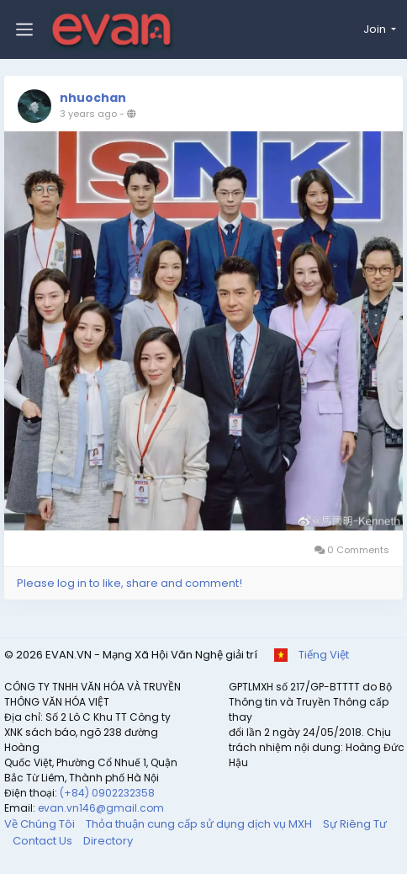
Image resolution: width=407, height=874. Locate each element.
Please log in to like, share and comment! (129, 583)
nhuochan (93, 97)
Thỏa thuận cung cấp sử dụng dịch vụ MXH (200, 824)
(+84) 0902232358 (107, 793)
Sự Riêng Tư (355, 824)
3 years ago (88, 113)
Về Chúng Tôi (40, 824)
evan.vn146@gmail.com (101, 808)
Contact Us (44, 841)
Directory (108, 841)
